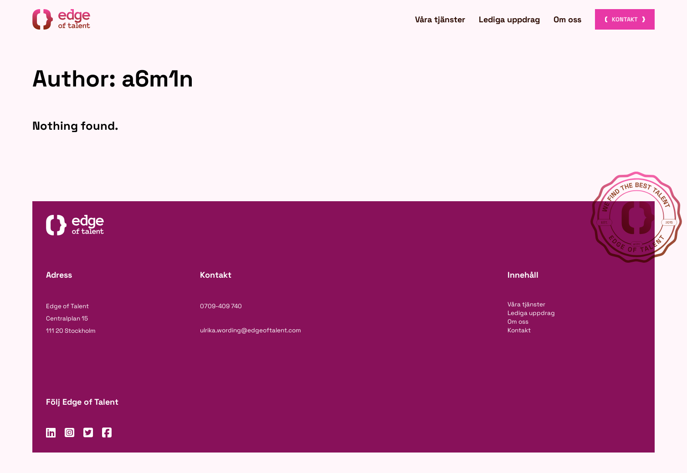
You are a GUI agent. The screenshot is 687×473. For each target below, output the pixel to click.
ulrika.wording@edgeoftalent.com (250, 330)
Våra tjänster (440, 19)
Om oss (567, 19)
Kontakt (625, 19)
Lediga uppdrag (509, 19)
